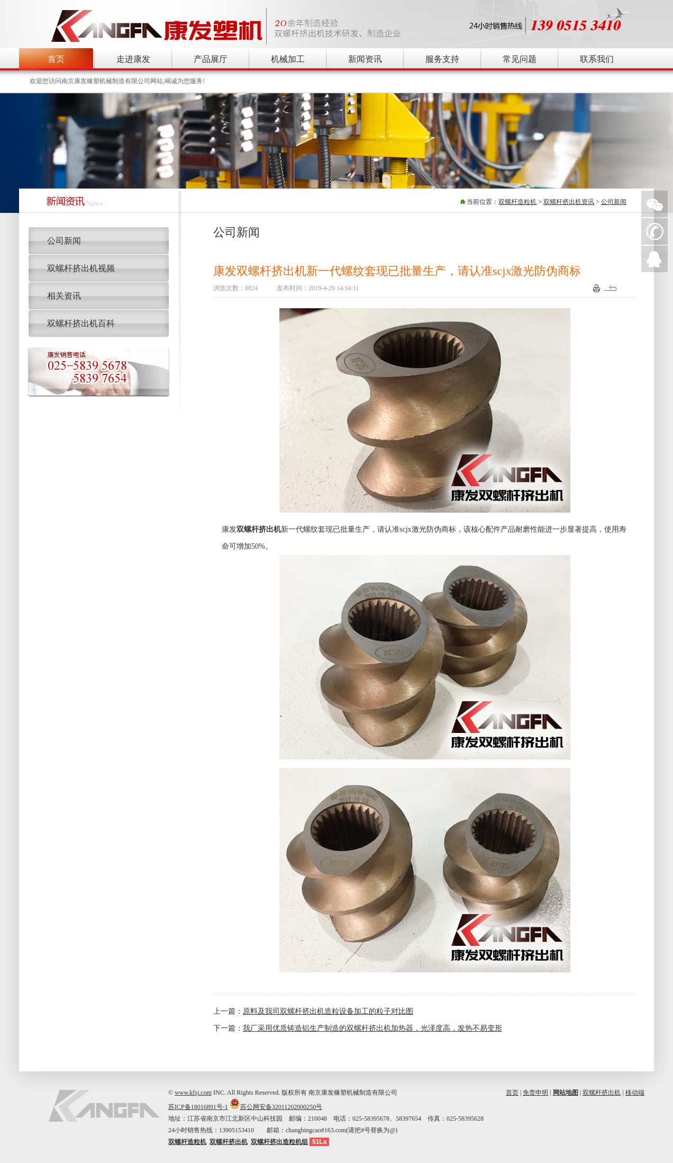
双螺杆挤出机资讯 (568, 201)
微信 (654, 204)
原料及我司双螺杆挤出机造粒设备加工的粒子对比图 (328, 1011)
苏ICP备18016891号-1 (198, 1107)
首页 (56, 59)
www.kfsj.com (193, 1092)
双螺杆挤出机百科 (81, 323)
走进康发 (133, 59)
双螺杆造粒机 (517, 201)
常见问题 (519, 59)
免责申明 (535, 1092)
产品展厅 (211, 59)
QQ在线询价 (654, 259)
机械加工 (288, 59)
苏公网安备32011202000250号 (281, 1107)
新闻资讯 (365, 59)
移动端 (634, 1092)
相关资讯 (64, 295)
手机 (654, 231)
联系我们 (597, 59)
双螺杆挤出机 (602, 1092)
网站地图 (565, 1092)
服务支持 (442, 59)
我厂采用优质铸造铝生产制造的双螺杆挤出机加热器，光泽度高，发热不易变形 (372, 1028)
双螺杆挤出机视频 (81, 268)
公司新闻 (613, 201)
